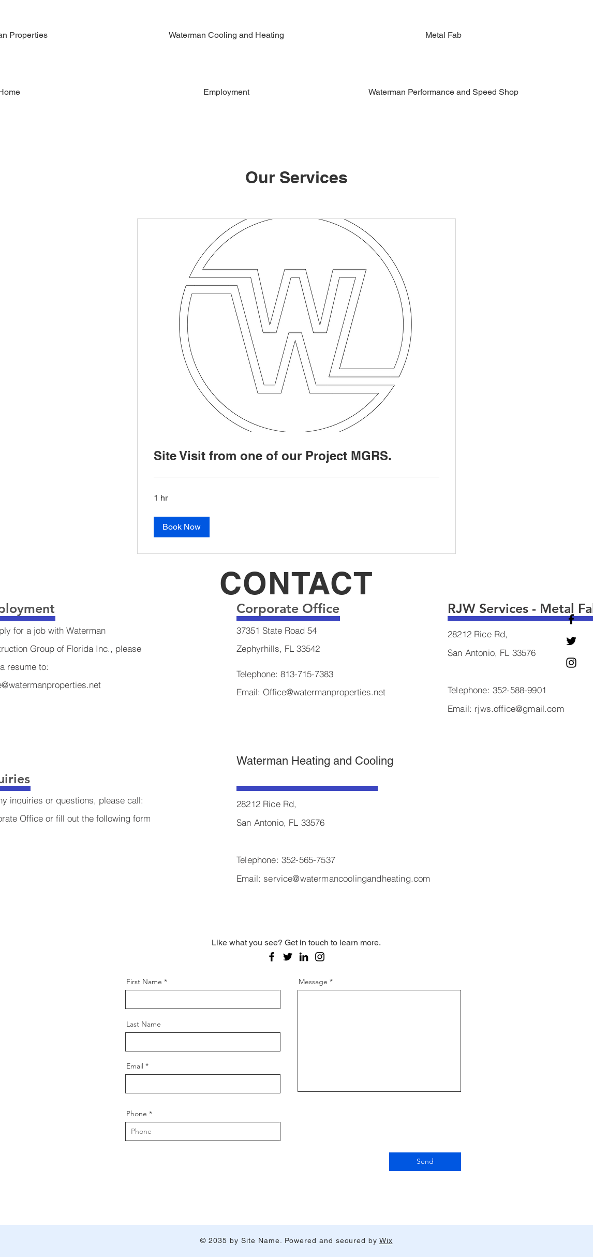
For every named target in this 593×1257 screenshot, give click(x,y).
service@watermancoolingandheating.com (346, 878)
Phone (136, 1113)
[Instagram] (571, 662)
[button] (182, 527)
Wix (386, 1240)
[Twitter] (571, 641)
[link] (296, 456)
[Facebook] (571, 619)
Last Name (143, 1024)
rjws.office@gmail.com (519, 708)
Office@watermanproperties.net (324, 691)
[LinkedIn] (304, 957)
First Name (144, 981)
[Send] (425, 1161)
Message (313, 981)
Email (134, 1066)
